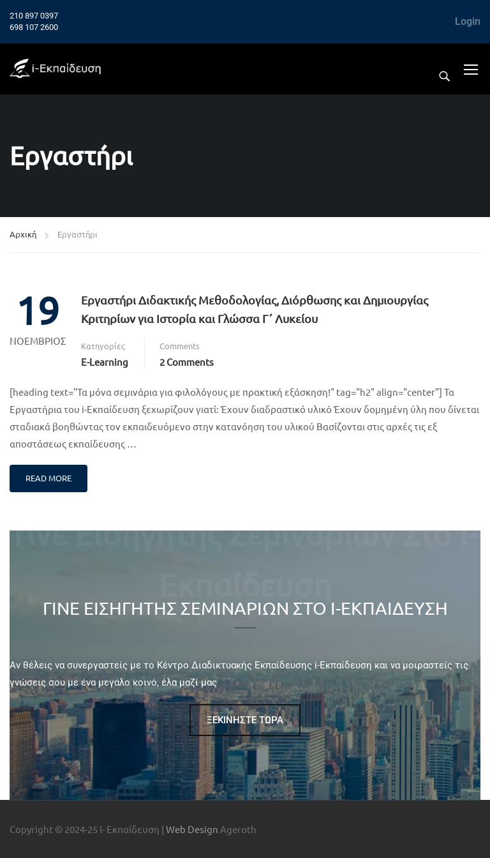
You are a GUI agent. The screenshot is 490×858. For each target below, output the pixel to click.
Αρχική (23, 234)
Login (467, 21)
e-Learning (104, 362)
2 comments (187, 362)
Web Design (192, 829)
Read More (48, 477)
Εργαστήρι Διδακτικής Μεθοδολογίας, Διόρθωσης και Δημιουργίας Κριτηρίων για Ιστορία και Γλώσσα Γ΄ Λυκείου (254, 309)
